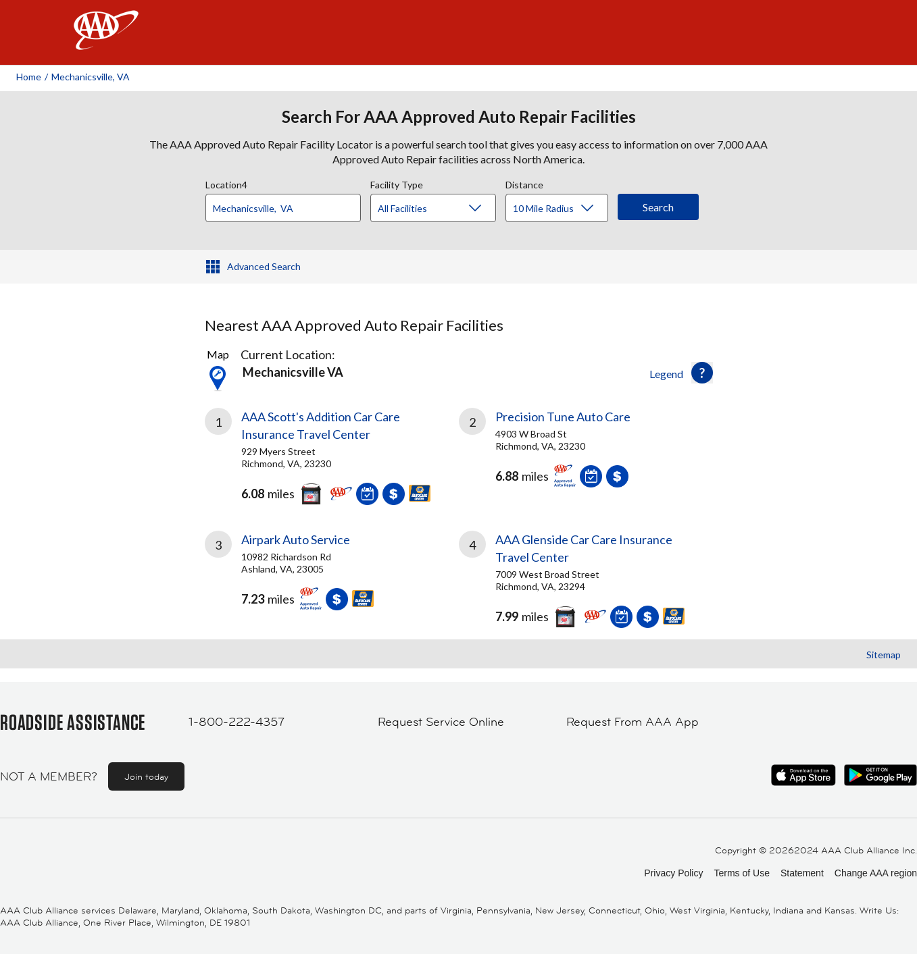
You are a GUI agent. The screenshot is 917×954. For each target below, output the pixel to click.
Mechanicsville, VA (90, 76)
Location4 (226, 183)
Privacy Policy (673, 873)
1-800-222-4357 (236, 721)
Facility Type (396, 183)
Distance (524, 183)
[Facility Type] (444, 208)
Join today (146, 776)
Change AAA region (876, 873)
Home (28, 76)
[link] (332, 453)
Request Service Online (441, 721)
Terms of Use (741, 873)
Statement (802, 873)
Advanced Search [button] (264, 266)
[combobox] (287, 205)
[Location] (283, 208)
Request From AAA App (632, 721)
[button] (702, 372)
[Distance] (562, 208)
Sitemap (883, 654)
